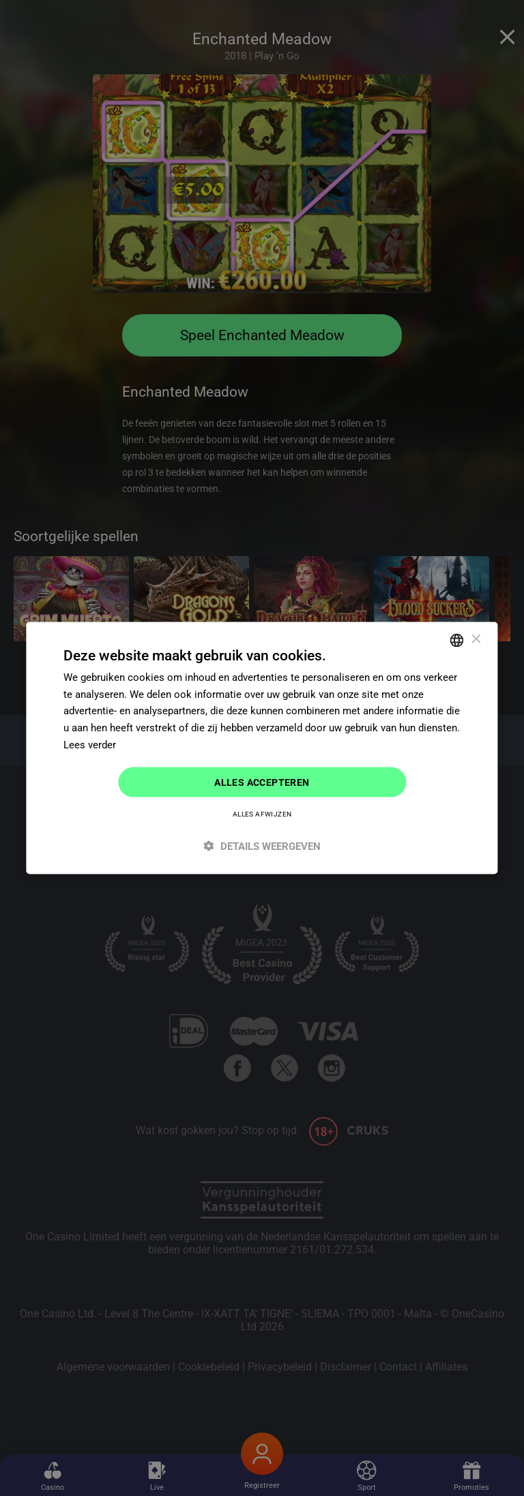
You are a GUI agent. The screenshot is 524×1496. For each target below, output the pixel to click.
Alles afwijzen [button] (262, 814)
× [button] (476, 640)
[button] (261, 846)
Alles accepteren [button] (261, 781)
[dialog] (261, 748)
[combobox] (457, 640)
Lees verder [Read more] (89, 744)
